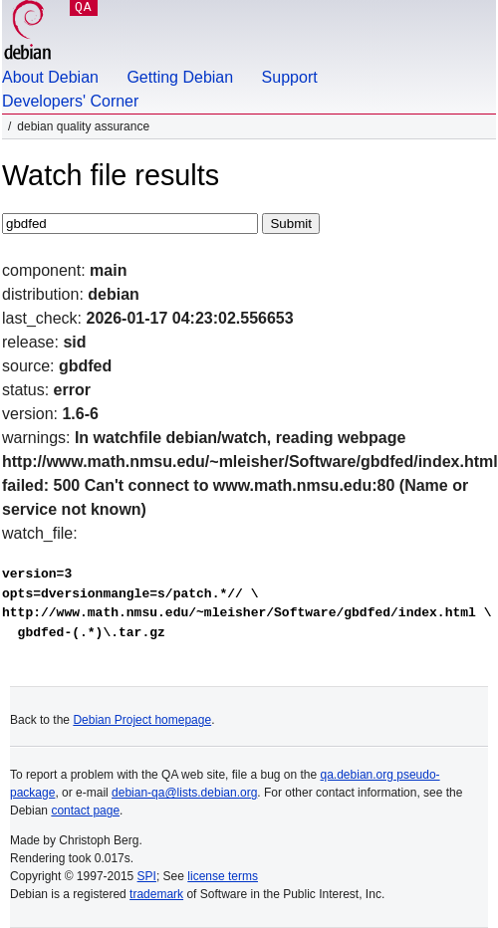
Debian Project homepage (142, 720)
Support (290, 77)
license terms (222, 876)
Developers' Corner (70, 101)
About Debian (50, 77)
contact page (85, 810)
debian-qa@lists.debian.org (184, 793)
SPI (146, 876)
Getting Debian (179, 77)
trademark (156, 894)
